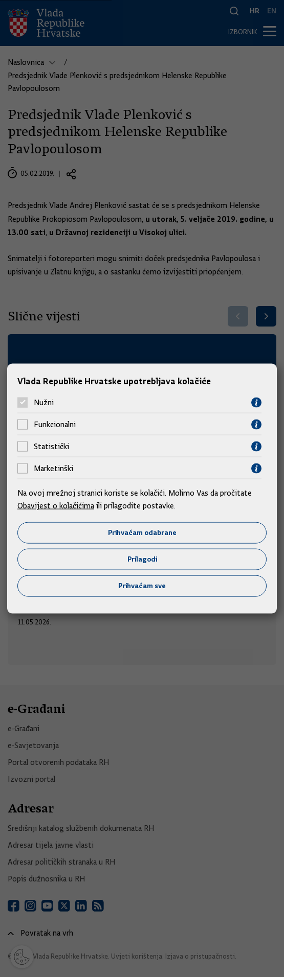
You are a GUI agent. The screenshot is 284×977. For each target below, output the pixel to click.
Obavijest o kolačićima (55, 505)
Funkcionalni (55, 424)
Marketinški (53, 468)
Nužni (44, 402)
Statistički (51, 446)
